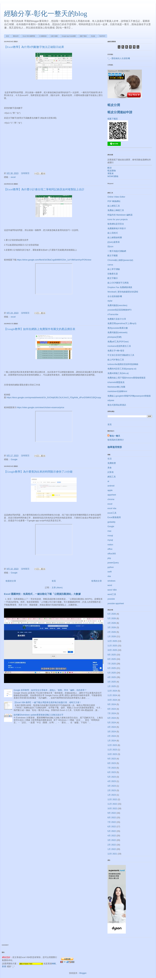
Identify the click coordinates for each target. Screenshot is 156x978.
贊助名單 (16, 36)
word (110, 585)
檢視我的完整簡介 (116, 440)
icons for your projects (118, 219)
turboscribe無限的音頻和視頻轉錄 (123, 364)
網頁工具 (112, 477)
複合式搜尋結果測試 (117, 405)
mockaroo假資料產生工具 (119, 346)
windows (111, 581)
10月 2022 (112, 808)
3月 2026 (112, 627)
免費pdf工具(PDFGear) (118, 341)
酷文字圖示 (113, 278)
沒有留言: (25, 173)
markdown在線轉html (117, 391)
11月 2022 (112, 804)
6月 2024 (112, 718)
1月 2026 (112, 636)
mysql (110, 540)
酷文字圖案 (113, 255)
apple (110, 490)
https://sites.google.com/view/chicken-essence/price (40, 407)
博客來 (111, 173)
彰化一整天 (115, 436)
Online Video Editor (116, 197)
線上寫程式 (113, 233)
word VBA (112, 590)
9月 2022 (112, 813)
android (111, 486)
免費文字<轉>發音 (116, 351)
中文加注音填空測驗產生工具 (121, 355)
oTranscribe (113, 314)
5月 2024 (112, 722)
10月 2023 (112, 754)
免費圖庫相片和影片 (117, 228)
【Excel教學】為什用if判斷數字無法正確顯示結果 (34, 46)
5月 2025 (112, 673)
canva (110, 265)
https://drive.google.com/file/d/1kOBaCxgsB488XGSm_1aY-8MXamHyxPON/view (54, 260)
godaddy (111, 522)
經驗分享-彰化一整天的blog (45, 13)
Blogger (82, 973)
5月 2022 (112, 831)
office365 (112, 553)
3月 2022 (112, 840)
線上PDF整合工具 (116, 360)
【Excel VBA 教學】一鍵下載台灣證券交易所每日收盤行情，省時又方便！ (47, 702)
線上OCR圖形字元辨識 (118, 283)
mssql (110, 535)
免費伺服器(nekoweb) (117, 332)
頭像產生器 (113, 274)
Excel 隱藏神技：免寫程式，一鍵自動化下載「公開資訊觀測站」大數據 (42, 594)
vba (109, 576)
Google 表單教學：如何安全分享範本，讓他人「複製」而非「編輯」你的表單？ (50, 690)
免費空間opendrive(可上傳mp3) (122, 323)
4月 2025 (112, 677)
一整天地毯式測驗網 (117, 251)
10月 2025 (112, 650)
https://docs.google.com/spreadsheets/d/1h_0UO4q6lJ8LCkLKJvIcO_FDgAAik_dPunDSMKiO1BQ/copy (54, 397)
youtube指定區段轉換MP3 (119, 310)
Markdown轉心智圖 (116, 387)
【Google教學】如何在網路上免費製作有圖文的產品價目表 (39, 329)
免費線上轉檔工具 (116, 210)
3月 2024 (112, 731)
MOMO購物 (113, 176)
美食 (110, 468)
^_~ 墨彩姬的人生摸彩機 (119, 58)
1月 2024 (112, 740)
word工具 (112, 594)
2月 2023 (112, 790)
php (109, 558)
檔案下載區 (83, 36)
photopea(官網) (115, 337)
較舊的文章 (96, 581)
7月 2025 (112, 664)
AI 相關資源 (42, 36)
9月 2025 (112, 655)
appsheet (112, 495)
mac (109, 531)
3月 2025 (112, 682)
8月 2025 (112, 659)
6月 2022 (112, 826)
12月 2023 (112, 745)
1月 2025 (112, 686)
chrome (111, 499)
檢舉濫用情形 (115, 447)
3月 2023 (112, 786)
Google (14, 459)
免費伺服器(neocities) (117, 305)
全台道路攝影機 (115, 296)
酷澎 (110, 168)
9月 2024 (112, 704)
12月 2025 (112, 641)
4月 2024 (112, 727)
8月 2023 (112, 763)
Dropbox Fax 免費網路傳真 (120, 287)
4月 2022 (112, 835)
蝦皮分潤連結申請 (120, 112)
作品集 (93, 36)
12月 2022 (112, 799)
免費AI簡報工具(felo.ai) (118, 373)
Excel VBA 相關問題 (29, 36)
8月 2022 (112, 817)
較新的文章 (11, 581)
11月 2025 (112, 645)
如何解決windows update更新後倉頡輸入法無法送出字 (38, 715)
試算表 (111, 472)
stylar (110, 301)
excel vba (112, 508)
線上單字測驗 (114, 269)
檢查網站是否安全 (116, 224)
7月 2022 (112, 822)
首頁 (7, 36)
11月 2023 (112, 750)
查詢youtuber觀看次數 (118, 328)
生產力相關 (54, 36)
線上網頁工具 (114, 206)
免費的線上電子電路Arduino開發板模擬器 (126, 378)
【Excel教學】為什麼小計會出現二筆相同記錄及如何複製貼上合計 (44, 189)
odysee (111, 400)
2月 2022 (112, 845)
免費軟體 (112, 463)
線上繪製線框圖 (115, 237)
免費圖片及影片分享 (117, 319)
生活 (110, 459)
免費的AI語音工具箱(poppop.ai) (122, 369)
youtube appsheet (116, 603)
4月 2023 (112, 781)
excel (13, 177)
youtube (111, 599)
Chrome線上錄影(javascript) (120, 260)
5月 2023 (112, 777)
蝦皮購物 (112, 170)
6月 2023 (112, 772)
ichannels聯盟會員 (116, 382)
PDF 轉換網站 (114, 201)
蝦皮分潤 (114, 105)
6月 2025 (112, 668)
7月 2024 (112, 713)
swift (110, 572)
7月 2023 (112, 768)
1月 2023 (112, 795)
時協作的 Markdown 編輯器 (120, 215)
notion (110, 544)
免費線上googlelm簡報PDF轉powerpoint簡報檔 (129, 396)
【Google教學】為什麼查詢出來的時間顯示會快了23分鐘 (38, 471)
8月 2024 (112, 709)
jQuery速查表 (114, 242)
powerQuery (113, 563)
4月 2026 (112, 623)
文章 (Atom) (57, 587)
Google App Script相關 (69, 36)
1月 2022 (112, 849)
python (111, 567)
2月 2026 (112, 632)
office (110, 549)
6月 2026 (112, 614)
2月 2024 (112, 736)
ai (108, 481)
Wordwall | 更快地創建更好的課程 (123, 292)
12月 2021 (112, 854)
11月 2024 (112, 695)
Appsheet (102, 36)
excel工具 (112, 513)
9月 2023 (112, 759)
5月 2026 (112, 618)
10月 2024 (112, 700)
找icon (110, 246)
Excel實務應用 (114, 517)
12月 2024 (112, 691)
